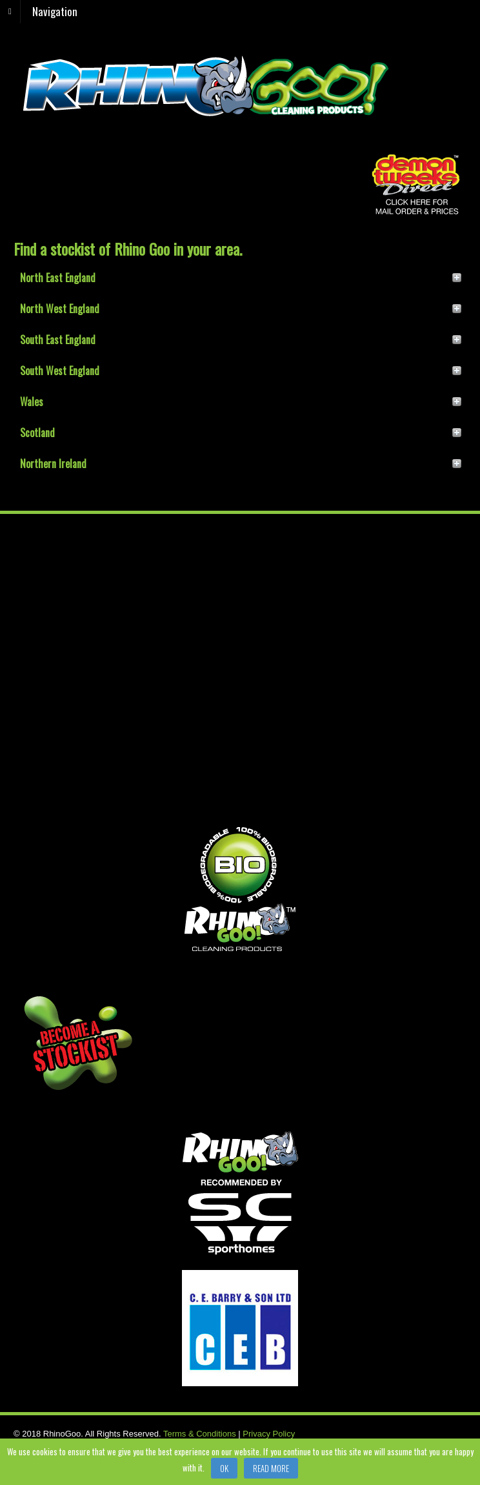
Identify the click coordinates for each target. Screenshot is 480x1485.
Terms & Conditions (199, 1434)
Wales (31, 401)
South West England (59, 370)
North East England (57, 277)
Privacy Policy (269, 1434)
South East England (57, 339)
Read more (271, 1468)
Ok (224, 1468)
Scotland (37, 432)
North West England (59, 308)
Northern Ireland (53, 463)
